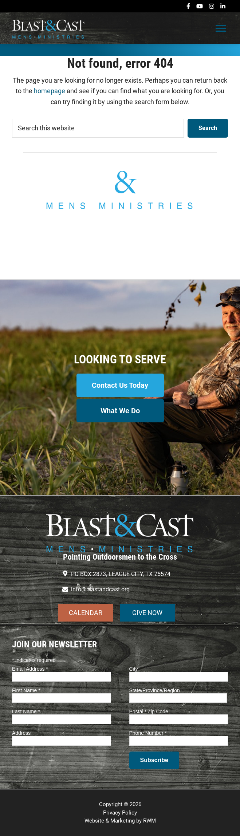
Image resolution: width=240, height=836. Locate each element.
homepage (49, 91)
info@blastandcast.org (120, 244)
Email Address (30, 669)
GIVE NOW (147, 612)
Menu (220, 28)
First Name (26, 690)
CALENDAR (85, 612)
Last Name (26, 711)
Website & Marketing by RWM (120, 820)
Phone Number (148, 733)
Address (21, 733)
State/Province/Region (154, 690)
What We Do (120, 410)
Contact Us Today (120, 385)
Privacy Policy (120, 812)
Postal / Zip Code (148, 711)
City (133, 669)
